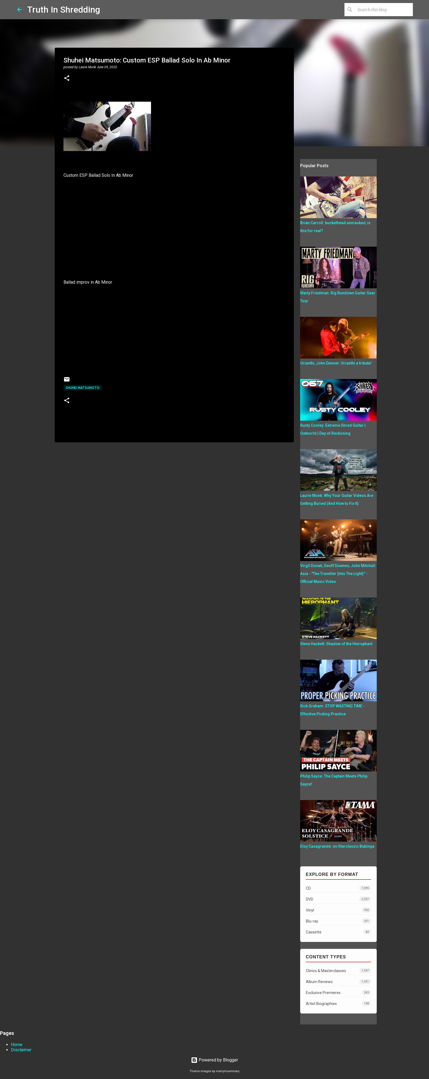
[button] (66, 78)
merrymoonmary (227, 1071)
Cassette (338, 932)
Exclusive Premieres (338, 992)
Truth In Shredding (63, 9)
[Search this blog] (384, 9)
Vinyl (338, 910)
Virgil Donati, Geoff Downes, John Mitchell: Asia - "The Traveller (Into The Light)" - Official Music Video (338, 573)
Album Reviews (338, 981)
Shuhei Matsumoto (83, 387)
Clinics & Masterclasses (338, 970)
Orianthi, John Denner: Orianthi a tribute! (336, 363)
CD (338, 888)
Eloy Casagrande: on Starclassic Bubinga (337, 846)
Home (16, 1044)
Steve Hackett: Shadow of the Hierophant (336, 644)
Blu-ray (338, 921)
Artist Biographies (338, 1003)
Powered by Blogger (214, 1060)
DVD (338, 899)
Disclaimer (21, 1049)
